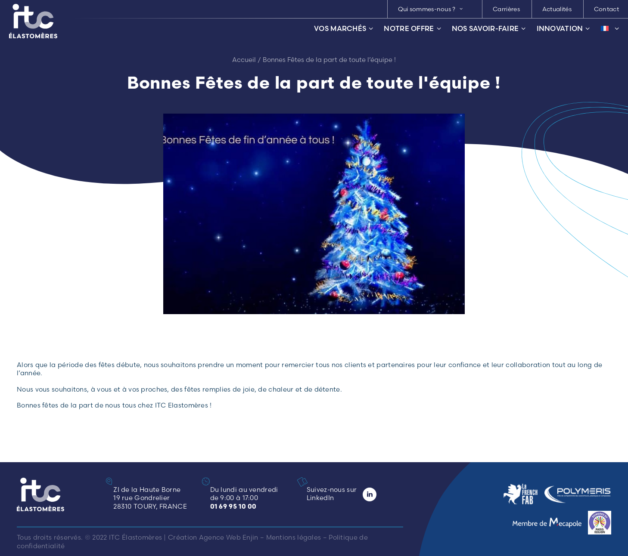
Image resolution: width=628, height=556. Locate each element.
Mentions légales (293, 537)
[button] (305, 482)
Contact (606, 9)
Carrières (506, 9)
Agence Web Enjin (228, 537)
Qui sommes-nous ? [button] (430, 9)
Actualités (557, 9)
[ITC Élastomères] (33, 21)
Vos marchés (343, 28)
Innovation (563, 28)
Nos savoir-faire (489, 28)
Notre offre (412, 28)
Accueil (244, 60)
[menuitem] (434, 9)
